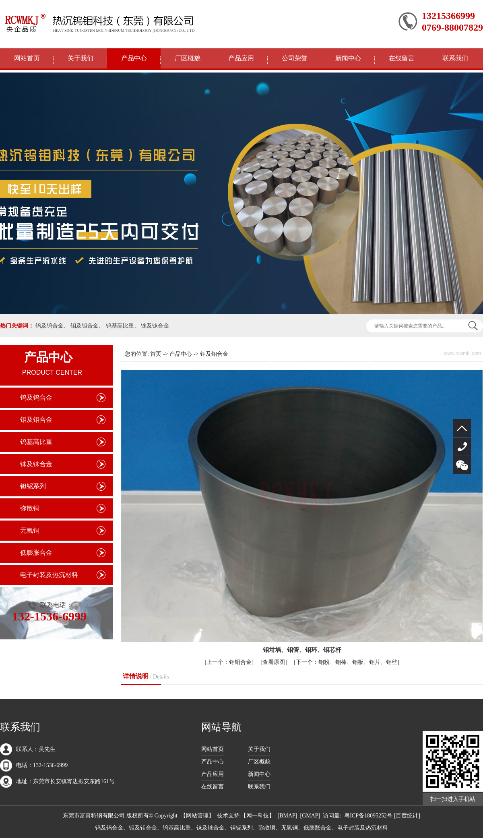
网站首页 (27, 58)
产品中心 (134, 58)
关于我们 (80, 58)
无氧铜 (29, 530)
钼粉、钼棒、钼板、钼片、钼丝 (346, 662)
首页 (155, 354)
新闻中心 (348, 58)
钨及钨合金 (49, 326)
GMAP (310, 816)
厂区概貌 (187, 58)
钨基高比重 (120, 326)
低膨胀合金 (36, 552)
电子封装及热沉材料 (49, 574)
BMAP (287, 816)
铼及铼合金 (155, 326)
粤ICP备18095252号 (368, 816)
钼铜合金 (229, 662)
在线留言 (402, 58)
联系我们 (455, 58)
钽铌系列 (33, 486)
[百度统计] (407, 816)
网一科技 (257, 816)
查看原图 (273, 662)
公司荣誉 (295, 58)
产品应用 (241, 58)
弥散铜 (29, 508)
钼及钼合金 (84, 326)
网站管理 (197, 816)
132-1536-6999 (462, 447)
